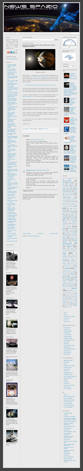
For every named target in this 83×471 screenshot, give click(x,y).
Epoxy (71, 206)
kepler (75, 231)
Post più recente (27, 233)
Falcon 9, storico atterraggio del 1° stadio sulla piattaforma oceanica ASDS (12, 115)
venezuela (71, 299)
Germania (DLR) (68, 336)
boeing (69, 191)
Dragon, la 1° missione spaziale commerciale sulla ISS (12, 184)
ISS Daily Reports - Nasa (70, 431)
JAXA (28, 123)
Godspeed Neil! (11, 178)
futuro (71, 211)
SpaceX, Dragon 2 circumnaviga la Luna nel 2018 (12, 104)
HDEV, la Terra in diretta (69, 316)
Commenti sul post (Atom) (33, 236)
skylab (69, 282)
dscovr (64, 204)
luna (64, 237)
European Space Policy (69, 426)
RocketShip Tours (68, 374)
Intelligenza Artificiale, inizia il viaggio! (12, 84)
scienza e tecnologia (70, 277)
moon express (67, 251)
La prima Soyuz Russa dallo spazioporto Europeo (12, 188)
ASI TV (65, 312)
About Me (66, 33)
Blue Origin (66, 362)
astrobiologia (65, 185)
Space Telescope (68, 458)
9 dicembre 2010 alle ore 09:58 (42, 170)
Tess (67, 295)
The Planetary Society (69, 405)
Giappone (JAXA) (68, 338)
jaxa (44, 128)
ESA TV (66, 314)
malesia (72, 237)
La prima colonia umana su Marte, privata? (11, 205)
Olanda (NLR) (67, 347)
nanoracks (73, 251)
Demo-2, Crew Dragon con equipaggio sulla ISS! (12, 77)
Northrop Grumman (67, 256)
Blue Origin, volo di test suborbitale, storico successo (11, 130)
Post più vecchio (54, 233)
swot (71, 293)
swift (68, 293)
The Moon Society (68, 403)
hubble (64, 219)
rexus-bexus (74, 271)
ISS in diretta (67, 318)
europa (64, 210)
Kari (63, 231)
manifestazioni (66, 238)
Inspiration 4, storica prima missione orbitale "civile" (12, 73)
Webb (70, 303)
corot (71, 200)
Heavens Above (67, 428)
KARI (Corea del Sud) (69, 345)
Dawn (73, 201)
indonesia (67, 220)
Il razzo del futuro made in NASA (11, 195)
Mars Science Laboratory (70, 245)
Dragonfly (73, 203)
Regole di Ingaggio (30, 33)
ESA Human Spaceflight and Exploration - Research (70, 419)
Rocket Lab (66, 371)
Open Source (72, 257)
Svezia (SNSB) (67, 352)
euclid (74, 208)
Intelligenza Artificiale (57, 33)
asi (63, 183)
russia (64, 276)
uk (64, 296)
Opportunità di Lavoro (68, 259)
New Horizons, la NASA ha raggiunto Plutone (11, 142)
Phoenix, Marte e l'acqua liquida (11, 228)
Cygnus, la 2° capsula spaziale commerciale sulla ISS (12, 171)
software (64, 283)
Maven (64, 248)
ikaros (71, 219)
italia (64, 228)
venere (46, 128)
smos (74, 282)
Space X (66, 379)
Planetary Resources (67, 265)
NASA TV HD (67, 321)
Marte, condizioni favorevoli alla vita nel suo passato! (12, 175)
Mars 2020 (74, 238)
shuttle (68, 279)
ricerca (66, 273)
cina (72, 194)
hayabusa (65, 217)
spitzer (68, 290)
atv (73, 185)
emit (76, 204)
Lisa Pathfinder (73, 234)
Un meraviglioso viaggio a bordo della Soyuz (12, 146)
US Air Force (66, 298)
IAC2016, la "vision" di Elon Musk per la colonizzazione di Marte (70, 76)
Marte (69, 247)
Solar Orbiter (70, 283)
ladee (66, 233)
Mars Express (68, 240)
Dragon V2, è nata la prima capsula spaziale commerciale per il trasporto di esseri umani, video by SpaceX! (70, 149)
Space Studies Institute (69, 400)
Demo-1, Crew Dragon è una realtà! (12, 81)
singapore (64, 282)
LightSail (66, 234)
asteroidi (71, 183)
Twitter (75, 295)
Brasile (65, 192)
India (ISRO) (67, 341)
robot (71, 273)
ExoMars (65, 211)
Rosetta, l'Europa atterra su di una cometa (11, 150)
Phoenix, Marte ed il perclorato (12, 235)
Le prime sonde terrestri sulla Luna (11, 212)
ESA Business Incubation (70, 416)
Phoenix (64, 263)
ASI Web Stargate (68, 413)
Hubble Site (66, 429)
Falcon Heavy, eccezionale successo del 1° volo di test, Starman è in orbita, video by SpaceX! (70, 159)
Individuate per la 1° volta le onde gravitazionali (12, 120)
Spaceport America (67, 286)
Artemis (70, 182)
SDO (64, 279)
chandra (67, 194)
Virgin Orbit (72, 302)
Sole (76, 283)
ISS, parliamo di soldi (12, 241)
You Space (39, 33)
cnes (69, 195)
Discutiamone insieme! (12, 92)
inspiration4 (65, 222)
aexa (68, 178)
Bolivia (76, 191)
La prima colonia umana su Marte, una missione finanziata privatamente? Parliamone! (70, 121)
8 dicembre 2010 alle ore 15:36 (36, 139)
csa (65, 201)
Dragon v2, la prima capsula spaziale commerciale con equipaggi (12, 155)
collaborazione (67, 197)
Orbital (64, 260)
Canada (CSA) (67, 327)
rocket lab (65, 274)
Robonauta (66, 455)
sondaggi (67, 285)
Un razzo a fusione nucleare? (11, 198)
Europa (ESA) (67, 333)
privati (67, 268)
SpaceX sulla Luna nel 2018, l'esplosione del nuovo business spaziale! (70, 101)
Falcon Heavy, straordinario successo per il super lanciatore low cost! (12, 88)
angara (69, 179)
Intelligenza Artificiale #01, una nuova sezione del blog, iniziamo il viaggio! (70, 130)
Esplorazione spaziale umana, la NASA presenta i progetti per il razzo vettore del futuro (70, 111)
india (75, 219)
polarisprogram (68, 266)
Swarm (64, 293)
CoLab (74, 195)
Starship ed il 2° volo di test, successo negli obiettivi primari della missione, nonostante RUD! (70, 168)
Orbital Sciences (68, 367)
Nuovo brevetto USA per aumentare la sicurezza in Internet (12, 163)
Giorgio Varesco (30, 170)
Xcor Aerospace (67, 388)
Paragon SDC (67, 369)
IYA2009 (73, 228)
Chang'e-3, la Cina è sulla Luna (12, 167)
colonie (64, 198)
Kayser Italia (69, 231)
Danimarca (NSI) (68, 331)
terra (75, 293)
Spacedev (66, 381)
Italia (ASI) (66, 343)
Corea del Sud (66, 200)
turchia (71, 295)
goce (64, 216)
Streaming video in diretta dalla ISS (11, 225)
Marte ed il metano (11, 233)
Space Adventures (68, 378)
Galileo (73, 213)
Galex (68, 213)
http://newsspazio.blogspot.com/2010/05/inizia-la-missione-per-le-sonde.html (40, 85)
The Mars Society (68, 401)
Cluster (64, 195)
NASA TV (66, 319)
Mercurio (72, 248)
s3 (70, 276)
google (69, 216)
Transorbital (66, 383)
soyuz (72, 285)
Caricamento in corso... (11, 247)
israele (64, 226)
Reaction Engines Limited (69, 270)
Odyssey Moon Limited (69, 365)
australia (64, 186)
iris (72, 223)
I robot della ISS (20, 33)
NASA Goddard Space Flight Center (69, 445)
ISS (13, 33)
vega (76, 298)
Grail (74, 216)
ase (75, 182)
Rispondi (28, 165)
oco (63, 257)
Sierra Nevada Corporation (70, 376)
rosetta (72, 274)
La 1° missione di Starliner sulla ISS (11, 69)
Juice (69, 230)
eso (68, 208)
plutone (75, 265)
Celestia (66, 414)
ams (76, 178)
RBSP (76, 268)
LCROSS (75, 233)
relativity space (66, 271)
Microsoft (72, 249)
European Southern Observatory (68, 424)
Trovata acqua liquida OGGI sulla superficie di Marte (12, 137)
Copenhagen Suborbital (71, 198)
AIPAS (72, 178)
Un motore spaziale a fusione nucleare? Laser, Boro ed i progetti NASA (70, 139)
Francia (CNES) (67, 334)
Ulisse (68, 296)
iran (69, 223)
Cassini (75, 192)
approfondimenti (67, 181)
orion (70, 260)
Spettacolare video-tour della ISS (11, 222)
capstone (70, 192)
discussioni (65, 203)
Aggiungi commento (28, 190)
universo (73, 296)
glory (74, 214)
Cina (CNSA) (67, 329)
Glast (69, 214)
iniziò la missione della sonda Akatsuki (39, 77)
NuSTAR (74, 256)
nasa (64, 253)
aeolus (64, 178)
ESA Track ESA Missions (70, 421)
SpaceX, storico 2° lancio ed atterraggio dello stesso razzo (12, 99)
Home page (7, 33)
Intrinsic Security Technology (68, 434)
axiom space (66, 188)
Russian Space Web (68, 457)
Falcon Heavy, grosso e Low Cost (12, 201)
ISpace (73, 225)
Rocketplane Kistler (68, 372)
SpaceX (74, 288)
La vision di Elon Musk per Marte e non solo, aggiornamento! (12, 95)
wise (76, 303)
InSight (73, 220)
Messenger (65, 249)
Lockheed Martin (66, 235)
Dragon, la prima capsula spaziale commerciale (11, 209)
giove (64, 214)
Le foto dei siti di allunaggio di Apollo (11, 219)
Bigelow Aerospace (68, 360)
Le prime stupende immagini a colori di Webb (11, 66)
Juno (73, 230)
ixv (69, 228)
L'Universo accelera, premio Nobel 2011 (12, 192)
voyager (64, 303)
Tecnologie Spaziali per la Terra (11, 134)
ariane (64, 182)
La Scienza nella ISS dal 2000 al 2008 (12, 216)
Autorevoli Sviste (71, 186)
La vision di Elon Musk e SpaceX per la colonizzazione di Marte (12, 108)
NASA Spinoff (67, 453)
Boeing (65, 363)
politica (75, 266)
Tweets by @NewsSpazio (12, 58)
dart (69, 201)
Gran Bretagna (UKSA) (69, 340)
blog (71, 189)
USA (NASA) (67, 354)
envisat (65, 206)
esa (75, 206)
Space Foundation (68, 398)
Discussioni (47, 33)
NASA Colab (67, 439)
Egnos (72, 204)
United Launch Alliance (69, 385)
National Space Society (69, 396)
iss (70, 227)
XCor (66, 305)
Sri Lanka (75, 290)
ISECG (65, 394)
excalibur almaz (72, 210)
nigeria (73, 254)
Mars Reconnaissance (70, 242)
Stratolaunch (66, 292)
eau (68, 204)
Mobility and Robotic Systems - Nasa (68, 437)
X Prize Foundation (68, 407)
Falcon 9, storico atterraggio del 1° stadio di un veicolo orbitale (11, 125)
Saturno (75, 276)
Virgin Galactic (67, 387)
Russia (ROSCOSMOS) (69, 349)
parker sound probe (71, 262)
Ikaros (39, 78)
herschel (72, 217)
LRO (73, 235)
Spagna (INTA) (67, 350)
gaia (63, 213)
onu (67, 257)
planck (72, 263)
